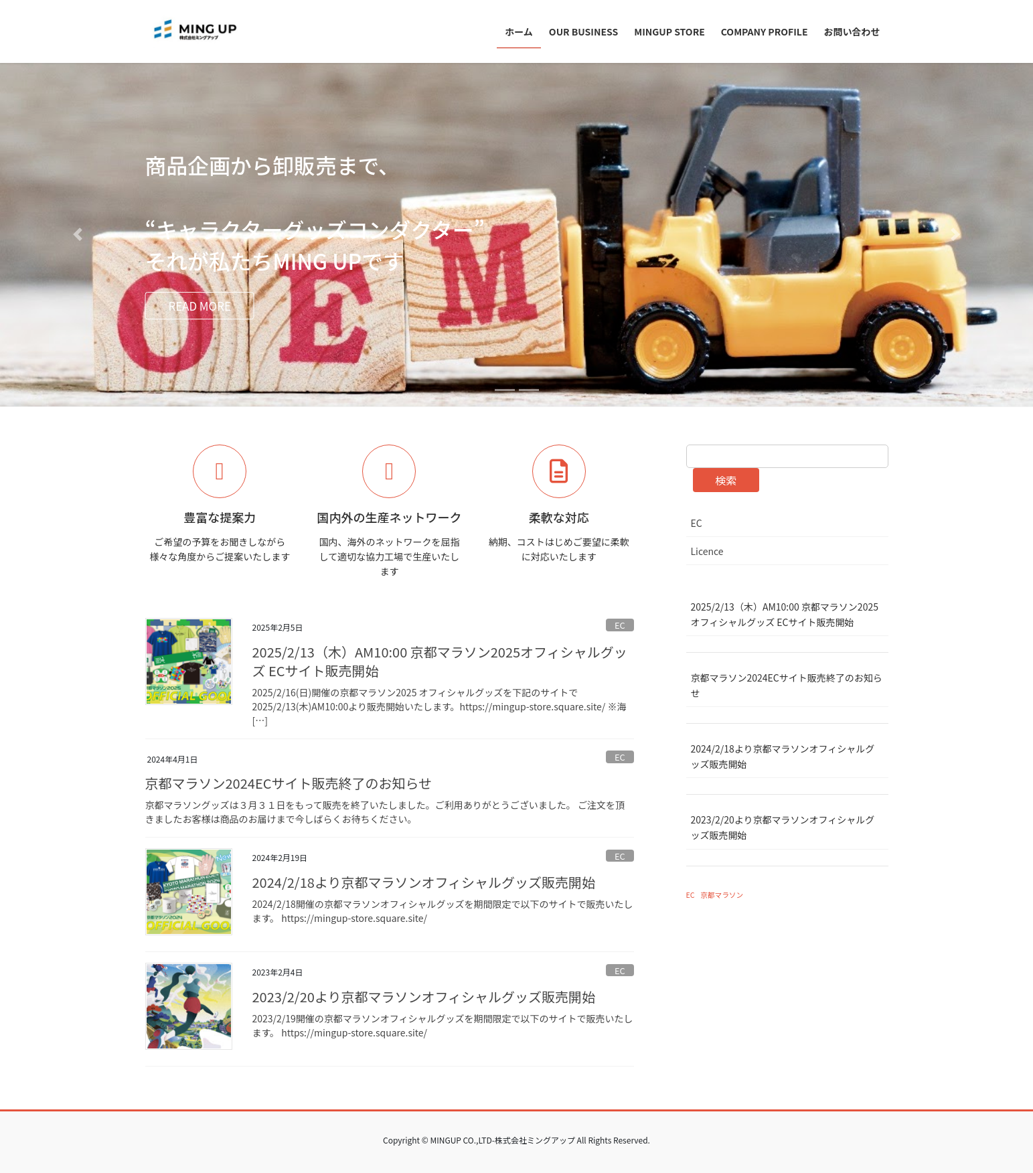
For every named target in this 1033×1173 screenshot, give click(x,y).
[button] (77, 234)
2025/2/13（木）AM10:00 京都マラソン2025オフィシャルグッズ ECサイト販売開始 (439, 661)
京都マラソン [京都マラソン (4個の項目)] (721, 895)
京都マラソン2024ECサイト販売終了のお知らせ (288, 783)
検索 (725, 480)
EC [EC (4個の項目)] (690, 895)
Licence (707, 551)
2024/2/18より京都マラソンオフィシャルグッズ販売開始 (424, 882)
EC (620, 625)
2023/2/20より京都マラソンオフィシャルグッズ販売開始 (424, 996)
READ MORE (210, 307)
